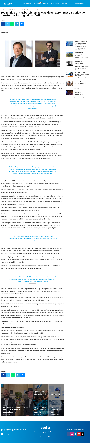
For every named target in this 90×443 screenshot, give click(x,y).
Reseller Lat (64, 3)
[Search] (85, 3)
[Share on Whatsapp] (12, 24)
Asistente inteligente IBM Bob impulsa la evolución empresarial (56, 394)
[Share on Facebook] (3, 24)
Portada (2, 9)
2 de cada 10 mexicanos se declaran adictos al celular (81, 83)
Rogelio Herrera (78, 68)
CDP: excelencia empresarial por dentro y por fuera (81, 54)
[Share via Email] (22, 24)
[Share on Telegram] (17, 24)
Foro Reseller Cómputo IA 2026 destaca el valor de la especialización (15, 410)
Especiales (45, 3)
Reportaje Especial (55, 3)
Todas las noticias (27, 3)
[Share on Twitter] (7, 24)
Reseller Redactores (79, 48)
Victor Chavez (78, 97)
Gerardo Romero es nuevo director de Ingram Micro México (82, 74)
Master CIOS (37, 3)
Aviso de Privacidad (45, 436)
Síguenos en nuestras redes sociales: (75, 429)
